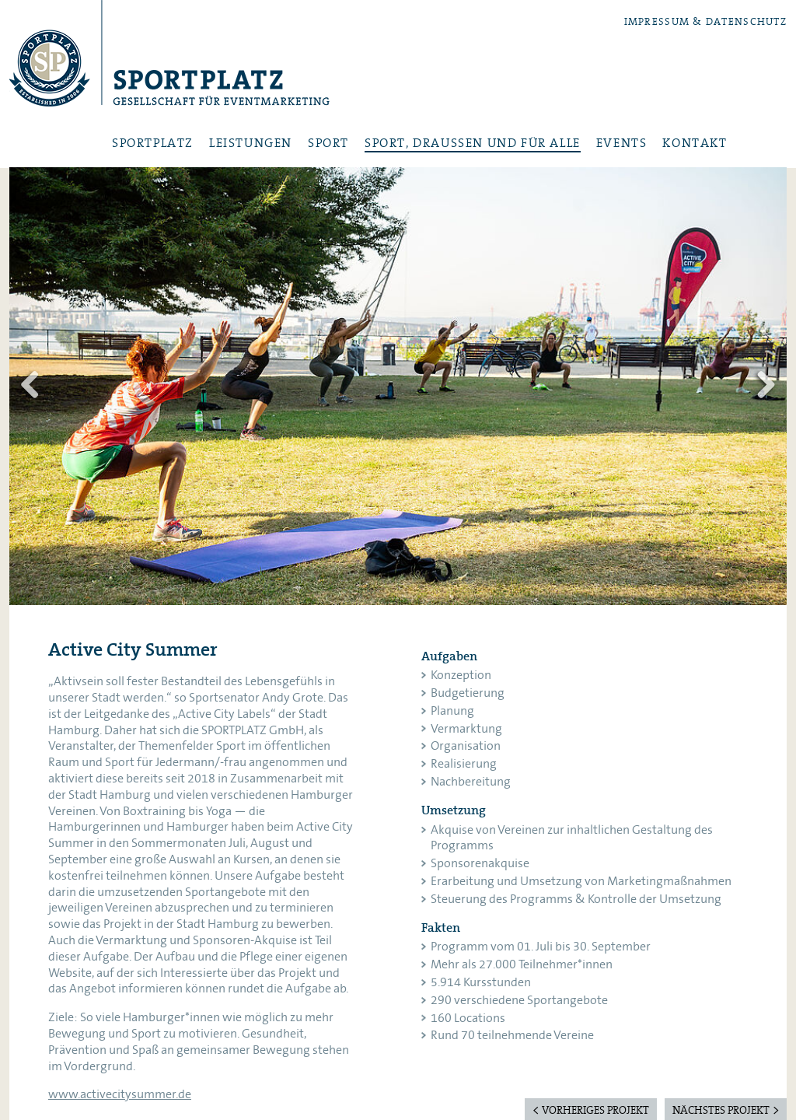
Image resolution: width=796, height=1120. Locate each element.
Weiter (763, 385)
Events (622, 143)
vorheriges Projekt (595, 1110)
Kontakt (694, 143)
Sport (328, 143)
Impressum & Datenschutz (705, 22)
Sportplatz (169, 59)
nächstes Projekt (721, 1110)
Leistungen (250, 143)
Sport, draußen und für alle (473, 143)
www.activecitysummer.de (119, 1094)
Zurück (32, 385)
